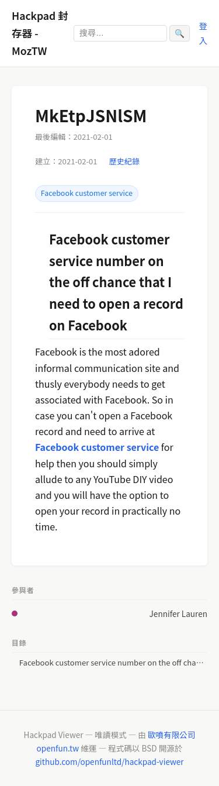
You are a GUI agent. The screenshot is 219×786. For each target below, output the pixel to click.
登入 (203, 32)
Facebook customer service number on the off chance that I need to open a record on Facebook (113, 662)
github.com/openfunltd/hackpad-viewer (109, 761)
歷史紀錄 (124, 161)
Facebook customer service (87, 193)
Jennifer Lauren (178, 613)
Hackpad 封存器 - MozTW (40, 33)
